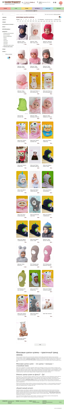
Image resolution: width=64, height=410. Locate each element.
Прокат (3, 49)
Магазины (44, 403)
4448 (41, 21)
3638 (28, 21)
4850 (49, 21)
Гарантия (34, 401)
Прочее (4, 51)
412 (20, 21)
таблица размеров (57, 14)
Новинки (4, 17)
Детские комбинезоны (7, 36)
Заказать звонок (27, 3)
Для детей (4, 31)
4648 (44, 21)
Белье (3, 26)
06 (30, 19)
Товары (30, 401)
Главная (17, 14)
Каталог (5, 8)
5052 (55, 21)
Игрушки (5, 37)
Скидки (4, 22)
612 (22, 21)
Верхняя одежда (6, 29)
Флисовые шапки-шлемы (8, 46)
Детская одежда (6, 34)
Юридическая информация (47, 402)
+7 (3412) (29, 2)
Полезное (9, 403)
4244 (36, 21)
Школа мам (48, 8)
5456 (60, 21)
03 (26, 19)
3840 (31, 21)
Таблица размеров (8, 54)
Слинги (4, 19)
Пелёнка (5, 39)
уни (21, 19)
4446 (39, 21)
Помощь (17, 401)
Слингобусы (5, 43)
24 (33, 19)
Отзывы (26, 8)
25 (35, 19)
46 (17, 21)
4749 (47, 21)
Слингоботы (5, 42)
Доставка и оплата (37, 9)
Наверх (60, 402)
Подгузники (5, 40)
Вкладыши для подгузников (8, 33)
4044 (33, 21)
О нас (16, 8)
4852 (52, 21)
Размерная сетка (23, 401)
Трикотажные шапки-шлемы (8, 45)
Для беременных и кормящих (7, 24)
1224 (25, 21)
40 (38, 19)
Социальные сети (11, 401)
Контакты (59, 8)
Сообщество (4, 401)
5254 (57, 21)
